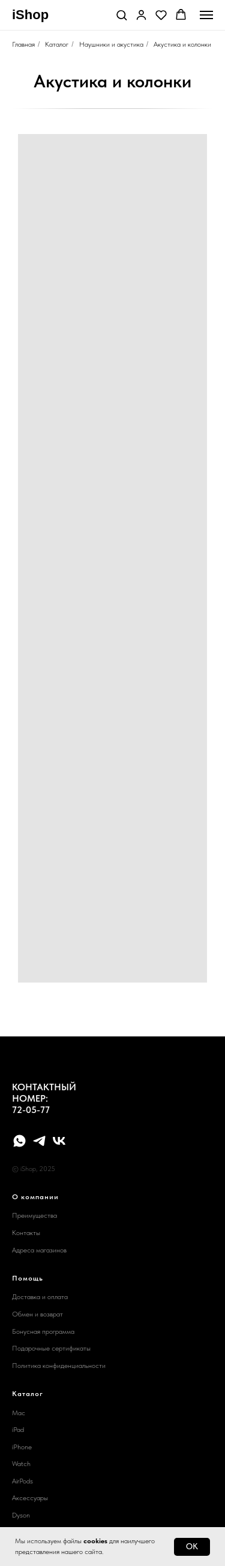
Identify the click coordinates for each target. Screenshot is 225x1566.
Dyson (21, 1515)
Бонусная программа (43, 1331)
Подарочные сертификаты (51, 1348)
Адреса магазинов (39, 1250)
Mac (18, 1413)
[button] (121, 14)
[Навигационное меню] (206, 15)
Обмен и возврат (37, 1314)
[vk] (59, 1140)
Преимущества (34, 1215)
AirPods (22, 1481)
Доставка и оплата (40, 1297)
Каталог (56, 44)
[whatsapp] (19, 1140)
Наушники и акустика (111, 44)
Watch (21, 1463)
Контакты (26, 1233)
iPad (18, 1429)
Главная (23, 44)
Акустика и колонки (182, 44)
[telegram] (39, 1140)
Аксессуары (30, 1498)
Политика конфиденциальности (59, 1365)
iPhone (22, 1447)
